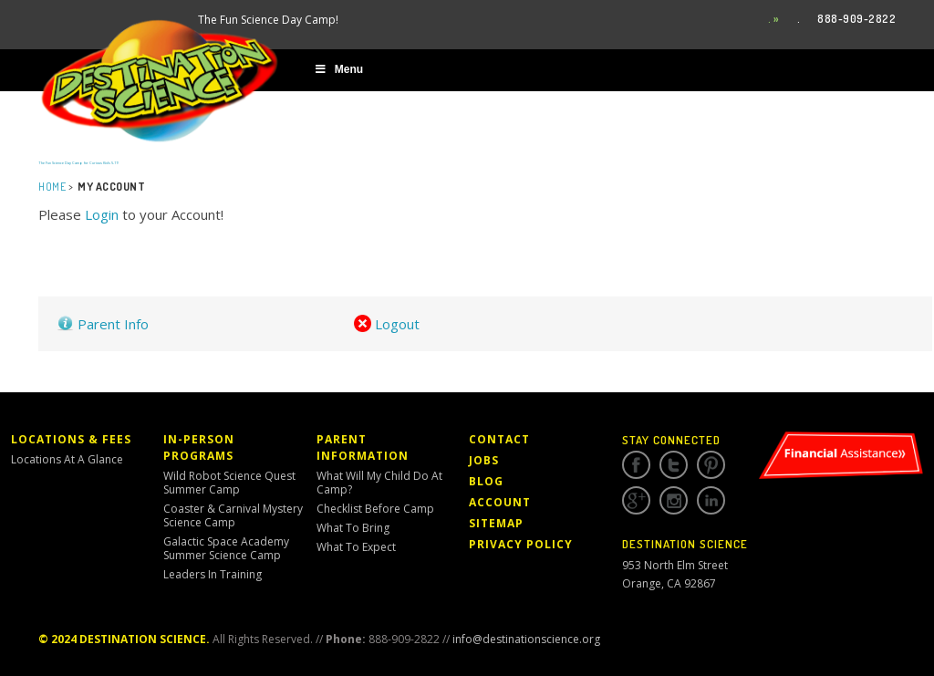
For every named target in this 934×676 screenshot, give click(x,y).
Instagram (673, 500)
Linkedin (711, 500)
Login (102, 214)
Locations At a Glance (67, 459)
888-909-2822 (856, 19)
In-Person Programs (198, 447)
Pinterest (711, 465)
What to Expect (356, 547)
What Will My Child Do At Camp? (379, 482)
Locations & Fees (71, 439)
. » (774, 19)
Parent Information (363, 447)
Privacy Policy (521, 544)
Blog (486, 481)
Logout (387, 324)
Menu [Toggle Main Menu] (338, 69)
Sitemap (496, 523)
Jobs (484, 460)
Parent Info (103, 324)
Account (500, 502)
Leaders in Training (212, 574)
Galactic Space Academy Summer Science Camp (226, 548)
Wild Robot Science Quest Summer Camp (229, 482)
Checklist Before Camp (375, 508)
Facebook (636, 465)
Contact (499, 439)
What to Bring (353, 528)
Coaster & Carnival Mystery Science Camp (233, 515)
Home (52, 186)
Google (636, 500)
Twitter (673, 465)
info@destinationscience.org (526, 639)
